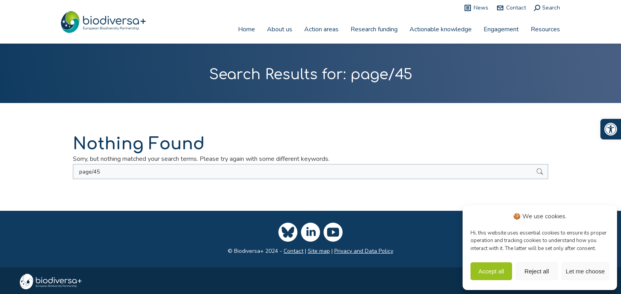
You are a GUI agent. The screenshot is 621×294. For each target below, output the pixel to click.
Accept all (491, 271)
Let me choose (585, 271)
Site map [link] (319, 251)
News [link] (476, 8)
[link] (610, 129)
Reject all (536, 271)
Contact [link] (511, 8)
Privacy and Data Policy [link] (363, 251)
